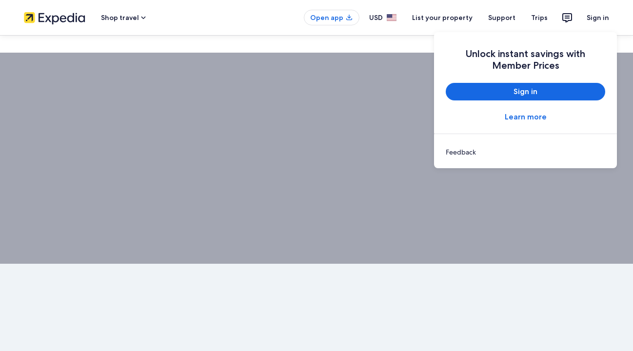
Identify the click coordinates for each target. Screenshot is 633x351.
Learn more (526, 116)
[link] (525, 152)
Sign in (598, 17)
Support (501, 17)
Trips (539, 17)
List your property (442, 17)
